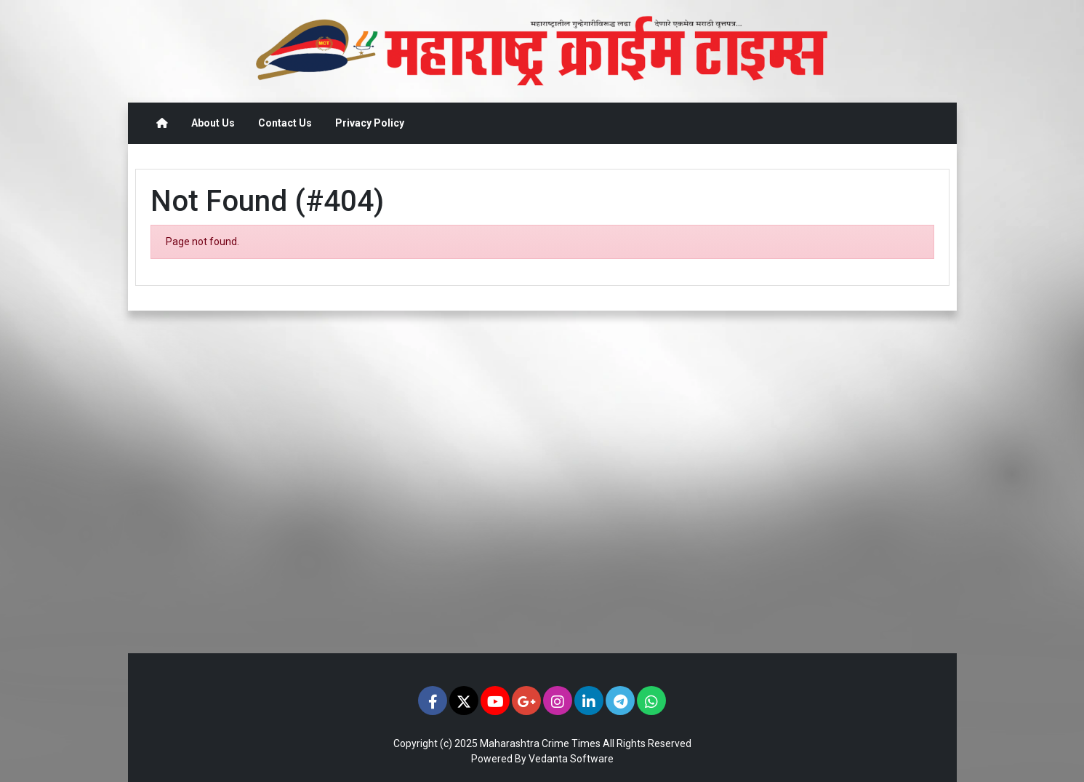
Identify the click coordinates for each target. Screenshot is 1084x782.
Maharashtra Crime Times (540, 743)
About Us (213, 123)
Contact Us (285, 123)
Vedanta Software (571, 759)
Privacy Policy (369, 123)
